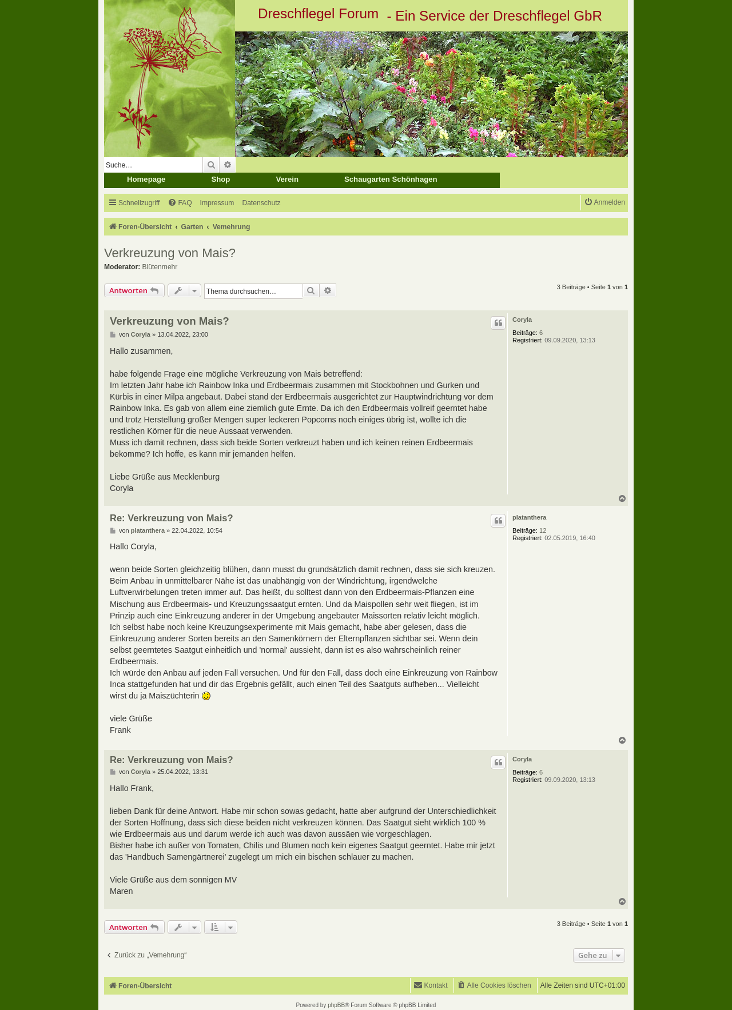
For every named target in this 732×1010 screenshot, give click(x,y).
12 (542, 530)
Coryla (522, 319)
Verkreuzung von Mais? (170, 253)
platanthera (529, 517)
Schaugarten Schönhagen (390, 179)
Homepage (146, 179)
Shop (220, 179)
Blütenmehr (160, 267)
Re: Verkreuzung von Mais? (171, 518)
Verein (287, 179)
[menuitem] (180, 203)
